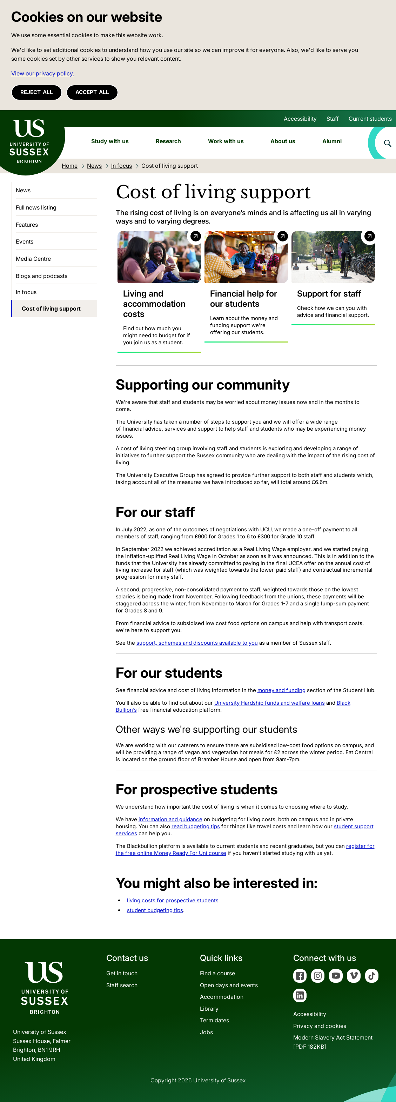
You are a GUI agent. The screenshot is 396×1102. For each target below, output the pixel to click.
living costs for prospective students (173, 900)
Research (168, 141)
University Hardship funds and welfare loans (269, 702)
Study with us (110, 141)
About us (282, 141)
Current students (370, 118)
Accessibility (300, 118)
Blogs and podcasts (41, 275)
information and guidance (170, 819)
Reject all (36, 92)
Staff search (121, 984)
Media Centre (33, 258)
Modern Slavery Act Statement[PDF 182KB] (332, 1042)
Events (24, 241)
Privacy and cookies (319, 1025)
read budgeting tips (196, 826)
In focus (26, 292)
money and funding (281, 690)
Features (27, 224)
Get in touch (121, 973)
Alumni (332, 141)
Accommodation (221, 996)
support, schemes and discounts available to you (197, 642)
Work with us (226, 141)
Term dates (214, 1020)
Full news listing (36, 207)
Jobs (206, 1032)
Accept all (92, 92)
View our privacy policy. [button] (42, 73)
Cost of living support (51, 308)
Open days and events (229, 984)
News (23, 190)
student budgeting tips (155, 910)
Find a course (217, 973)
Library (209, 1008)
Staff (333, 118)
